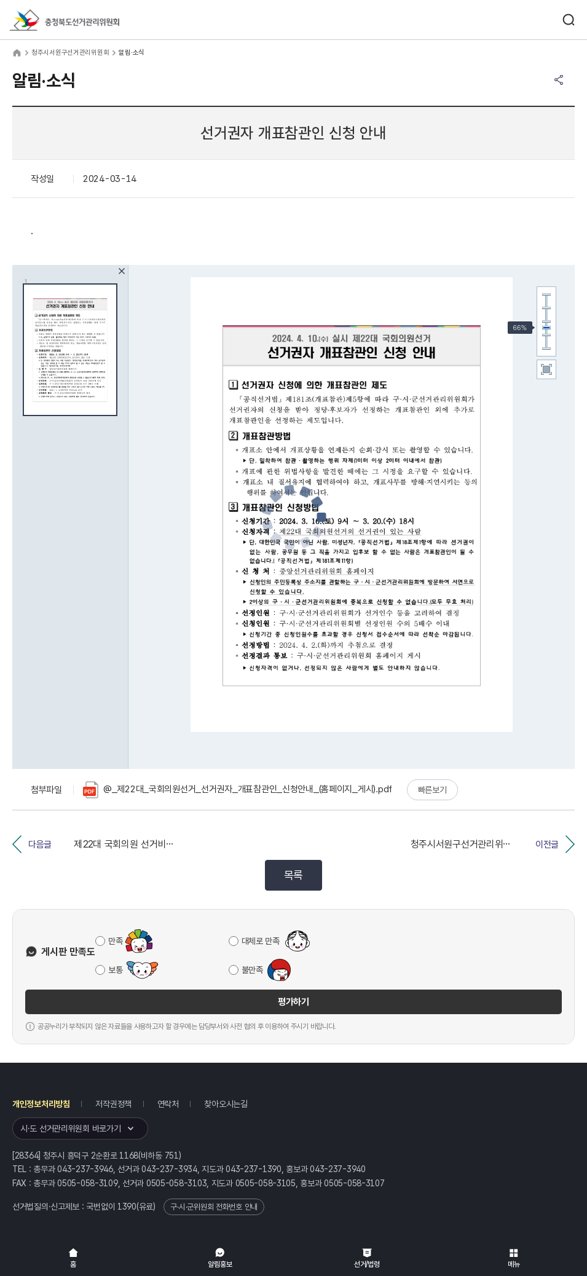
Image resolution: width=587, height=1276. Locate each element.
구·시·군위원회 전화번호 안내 (214, 1206)
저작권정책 (113, 1104)
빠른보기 (432, 790)
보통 (115, 970)
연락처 (168, 1104)
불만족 (252, 970)
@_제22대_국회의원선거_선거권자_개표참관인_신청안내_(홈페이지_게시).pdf (237, 789)
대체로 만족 (261, 941)
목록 (293, 874)
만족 (115, 941)
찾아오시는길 (225, 1104)
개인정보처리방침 (41, 1104)
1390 (126, 1206)
